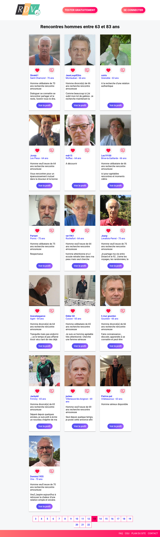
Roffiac (69, 158)
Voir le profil (44, 105)
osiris (104, 75)
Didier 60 (70, 316)
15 (106, 519)
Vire (32, 479)
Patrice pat (106, 396)
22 (88, 524)
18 (124, 519)
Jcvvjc (33, 155)
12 (88, 519)
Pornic (33, 238)
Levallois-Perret (109, 238)
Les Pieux (35, 158)
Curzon (69, 318)
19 (130, 519)
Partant (34, 235)
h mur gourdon (108, 316)
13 (94, 519)
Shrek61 (34, 75)
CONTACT (153, 533)
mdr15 (69, 155)
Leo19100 (106, 155)
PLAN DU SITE (139, 533)
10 (77, 519)
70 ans (50, 78)
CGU (127, 533)
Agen (32, 318)
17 (118, 519)
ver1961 (70, 235)
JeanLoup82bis (73, 75)
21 (82, 524)
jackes (69, 396)
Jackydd (34, 396)
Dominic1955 (36, 476)
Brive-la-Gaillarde (109, 158)
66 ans (82, 78)
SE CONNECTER (133, 10)
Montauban (71, 78)
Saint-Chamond (38, 78)
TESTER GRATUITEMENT (80, 10)
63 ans (115, 78)
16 (112, 519)
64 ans (45, 158)
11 (82, 519)
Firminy (33, 399)
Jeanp (104, 235)
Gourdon (105, 318)
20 (77, 524)
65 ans (77, 318)
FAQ (121, 533)
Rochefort (71, 238)
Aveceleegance (37, 316)
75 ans (41, 238)
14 (100, 519)
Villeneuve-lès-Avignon (77, 399)
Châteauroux (107, 399)
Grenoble (105, 78)
